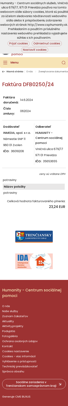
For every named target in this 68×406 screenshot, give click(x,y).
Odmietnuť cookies (46, 43)
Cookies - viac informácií (19, 356)
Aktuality (8, 321)
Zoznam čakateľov (15, 316)
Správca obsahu (13, 371)
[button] (63, 62)
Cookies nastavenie (15, 351)
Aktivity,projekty (12, 326)
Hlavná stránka (15, 71)
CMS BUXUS (22, 396)
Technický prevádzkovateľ (20, 366)
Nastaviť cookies (35, 50)
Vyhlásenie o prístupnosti (19, 361)
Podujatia (8, 331)
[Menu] (10, 62)
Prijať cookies (18, 43)
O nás (29, 71)
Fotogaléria (10, 336)
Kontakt (7, 346)
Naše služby (10, 311)
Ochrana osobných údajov (20, 341)
